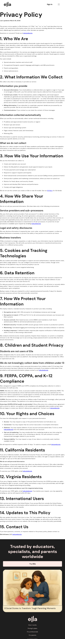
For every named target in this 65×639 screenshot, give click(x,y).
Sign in (49, 4)
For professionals (32, 632)
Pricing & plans (32, 628)
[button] (58, 4)
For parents (32, 635)
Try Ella (32, 564)
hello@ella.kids (27, 33)
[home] (8, 4)
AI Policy (50, 190)
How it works (32, 625)
